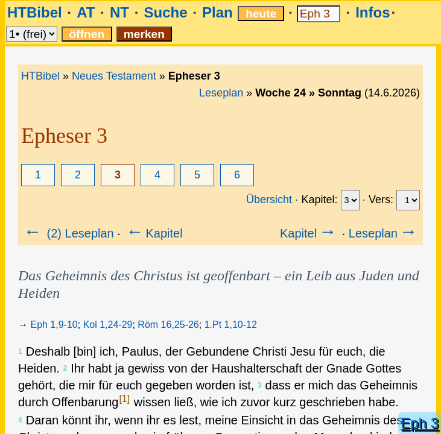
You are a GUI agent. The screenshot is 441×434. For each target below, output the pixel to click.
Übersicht (269, 199)
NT (119, 12)
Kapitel (153, 233)
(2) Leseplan (68, 233)
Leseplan (221, 93)
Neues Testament (114, 76)
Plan (217, 12)
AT (86, 12)
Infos (372, 12)
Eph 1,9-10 (53, 324)
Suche (165, 12)
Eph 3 (420, 423)
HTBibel (34, 12)
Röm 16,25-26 (168, 324)
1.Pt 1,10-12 (231, 324)
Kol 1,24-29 (108, 324)
